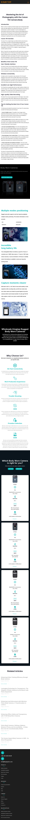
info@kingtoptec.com (6, 761)
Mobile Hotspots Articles (5, 811)
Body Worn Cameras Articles (6, 815)
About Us (3, 797)
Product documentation (5, 784)
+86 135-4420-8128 (6, 756)
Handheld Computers (5, 770)
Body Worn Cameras (5, 772)
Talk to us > (11, 468)
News (2, 801)
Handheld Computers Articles (6, 813)
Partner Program (4, 799)
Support (2, 786)
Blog (2, 788)
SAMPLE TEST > (19, 468)
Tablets (2, 776)
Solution (2, 803)
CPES (2, 778)
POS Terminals (4, 774)
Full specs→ (15, 518)
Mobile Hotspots (4, 768)
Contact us (3, 805)
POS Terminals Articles (5, 817)
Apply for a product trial (7, 177)
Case (2, 790)
